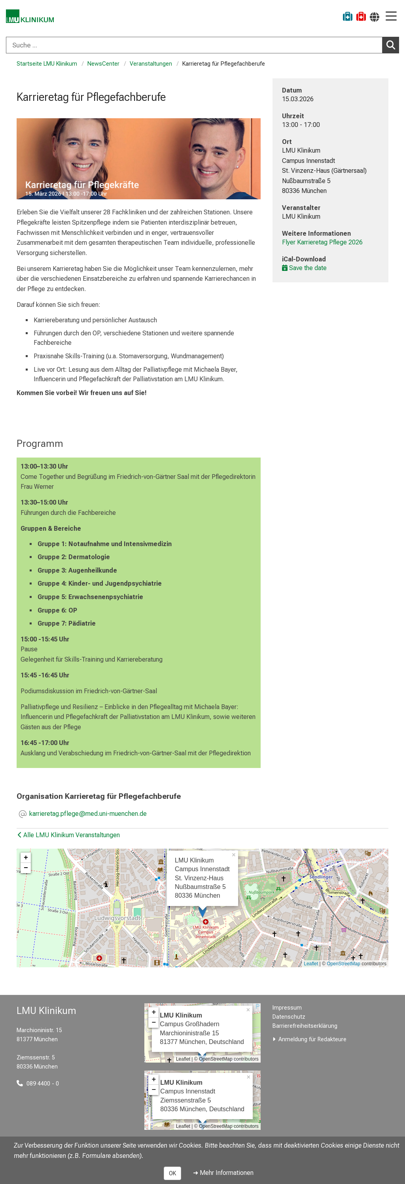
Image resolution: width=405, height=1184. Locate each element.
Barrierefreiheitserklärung (305, 1026)
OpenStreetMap (343, 963)
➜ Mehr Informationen (223, 1172)
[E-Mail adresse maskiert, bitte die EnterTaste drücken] (88, 814)
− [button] (26, 868)
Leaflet (311, 963)
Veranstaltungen (151, 64)
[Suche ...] (194, 45)
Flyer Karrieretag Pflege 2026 (322, 242)
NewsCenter (103, 64)
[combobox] (202, 45)
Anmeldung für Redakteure (312, 1039)
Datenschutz (289, 1017)
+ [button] (26, 857)
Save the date (304, 268)
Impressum (287, 1007)
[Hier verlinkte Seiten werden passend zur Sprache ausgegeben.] (374, 16)
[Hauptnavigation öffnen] (391, 16)
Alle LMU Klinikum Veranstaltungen (69, 835)
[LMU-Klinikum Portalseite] (33, 17)
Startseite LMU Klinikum (47, 64)
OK (172, 1173)
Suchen (392, 45)
